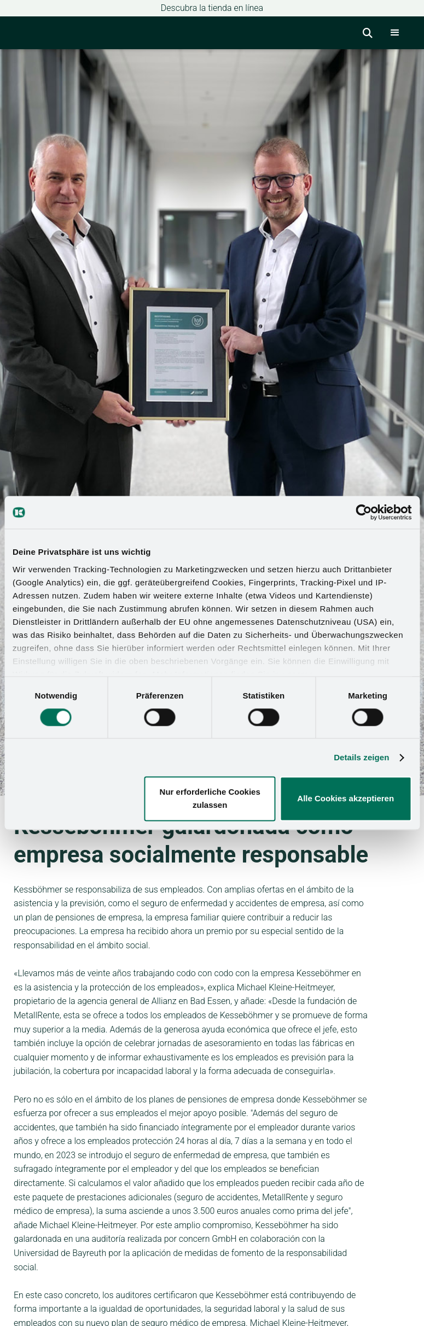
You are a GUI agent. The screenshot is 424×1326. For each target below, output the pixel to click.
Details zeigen (361, 757)
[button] (395, 32)
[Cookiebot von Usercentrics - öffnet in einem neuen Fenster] (363, 512)
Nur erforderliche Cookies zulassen (210, 799)
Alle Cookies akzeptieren (345, 798)
